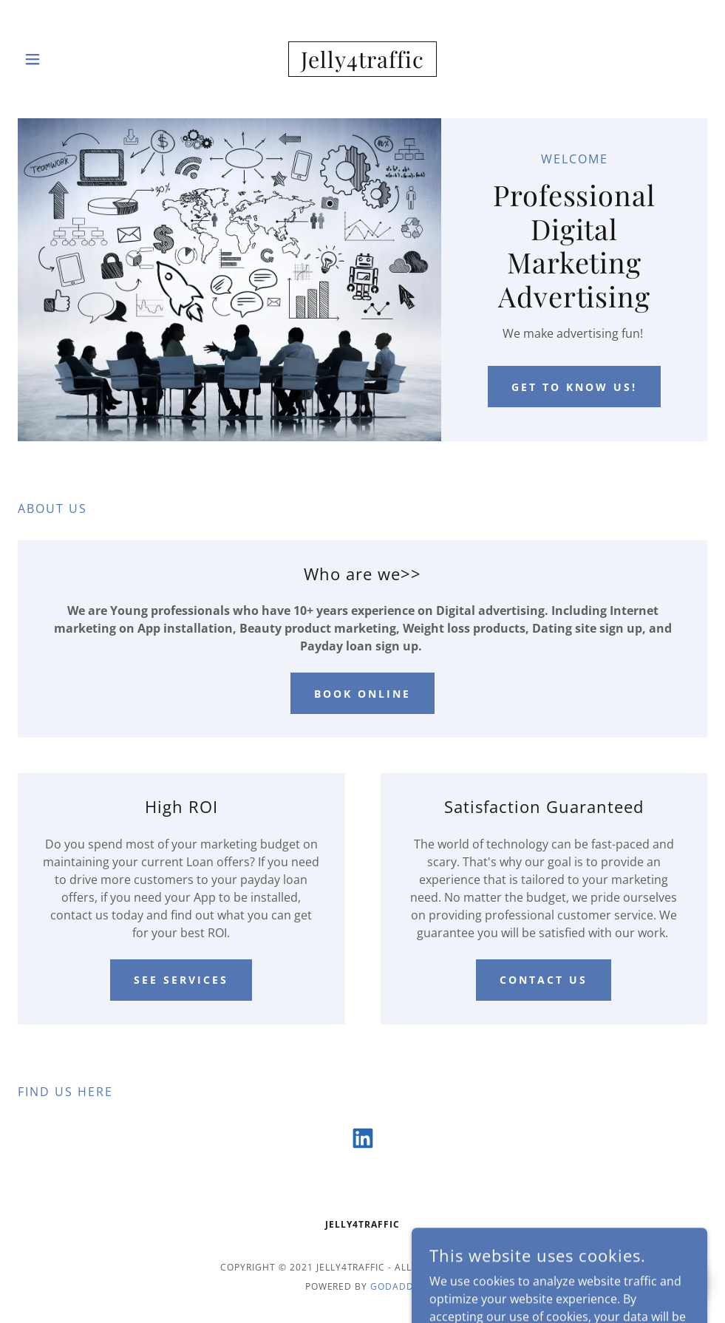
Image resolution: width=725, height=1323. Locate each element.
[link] (362, 59)
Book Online (362, 694)
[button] (54, 59)
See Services (181, 980)
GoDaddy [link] (395, 1286)
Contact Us (544, 980)
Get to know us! (574, 387)
